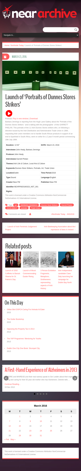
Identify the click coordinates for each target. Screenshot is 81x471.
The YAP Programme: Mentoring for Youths (24, 339)
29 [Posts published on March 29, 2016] (20, 436)
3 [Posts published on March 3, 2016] (40, 416)
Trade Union (35, 208)
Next (74, 378)
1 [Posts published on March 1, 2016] (19, 416)
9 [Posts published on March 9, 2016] (30, 421)
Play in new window (20, 119)
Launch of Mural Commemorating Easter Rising (29, 273)
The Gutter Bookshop (15, 319)
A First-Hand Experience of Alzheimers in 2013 (41, 370)
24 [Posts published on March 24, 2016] (41, 431)
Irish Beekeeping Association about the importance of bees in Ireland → (60, 228)
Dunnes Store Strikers (49, 205)
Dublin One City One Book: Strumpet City (23, 348)
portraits (24, 208)
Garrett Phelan (66, 205)
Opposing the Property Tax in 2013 (20, 329)
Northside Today (17, 45)
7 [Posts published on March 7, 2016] (9, 421)
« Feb (6, 439)
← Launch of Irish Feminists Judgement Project (21, 228)
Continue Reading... (12, 384)
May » (13, 439)
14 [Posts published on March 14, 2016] (10, 426)
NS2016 (71, 214)
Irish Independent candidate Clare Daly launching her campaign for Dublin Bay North (65, 276)
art (16, 205)
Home (6, 45)
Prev (6, 378)
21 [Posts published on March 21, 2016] (10, 431)
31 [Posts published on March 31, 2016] (41, 436)
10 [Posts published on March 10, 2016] (41, 421)
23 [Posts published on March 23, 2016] (30, 431)
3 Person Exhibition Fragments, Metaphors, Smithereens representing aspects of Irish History (48, 279)
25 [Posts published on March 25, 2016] (51, 431)
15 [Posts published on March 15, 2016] (20, 426)
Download (34, 119)
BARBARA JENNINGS (29, 205)
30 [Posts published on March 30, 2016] (30, 436)
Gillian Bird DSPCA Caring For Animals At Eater (26, 309)
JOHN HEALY (12, 208)
